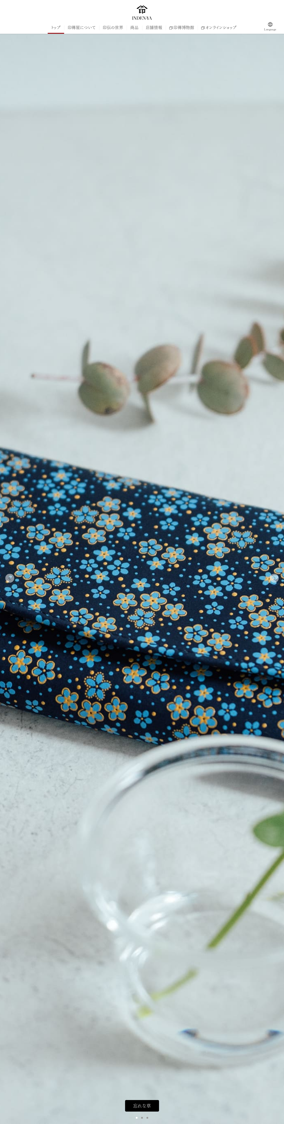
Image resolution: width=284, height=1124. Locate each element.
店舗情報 (154, 28)
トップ (56, 28)
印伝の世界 (113, 28)
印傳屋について (82, 28)
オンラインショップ (218, 28)
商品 (134, 28)
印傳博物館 (181, 28)
